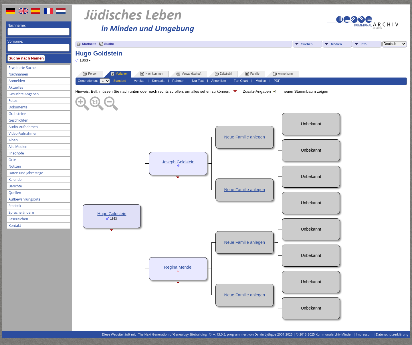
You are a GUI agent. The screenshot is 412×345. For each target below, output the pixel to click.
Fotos (13, 100)
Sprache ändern (21, 212)
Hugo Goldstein (111, 213)
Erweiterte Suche (22, 67)
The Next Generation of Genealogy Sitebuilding (172, 334)
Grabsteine (17, 113)
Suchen (307, 44)
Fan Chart (241, 80)
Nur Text (198, 80)
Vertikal (139, 80)
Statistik (15, 205)
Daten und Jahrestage (26, 172)
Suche (109, 43)
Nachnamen (18, 74)
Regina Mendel (178, 267)
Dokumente (18, 107)
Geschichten (18, 120)
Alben (13, 140)
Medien (336, 44)
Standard (119, 80)
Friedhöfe (16, 153)
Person (90, 74)
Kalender (16, 179)
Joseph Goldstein (178, 162)
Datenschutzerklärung (392, 334)
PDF (277, 80)
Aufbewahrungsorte (24, 199)
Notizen (15, 166)
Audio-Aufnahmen (23, 126)
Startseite (89, 43)
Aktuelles (16, 87)
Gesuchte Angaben (24, 94)
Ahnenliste (218, 80)
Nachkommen (151, 74)
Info (364, 44)
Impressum (364, 334)
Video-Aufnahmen (23, 133)
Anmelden (17, 80)
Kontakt (15, 225)
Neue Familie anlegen (244, 137)
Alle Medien (18, 146)
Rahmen (178, 80)
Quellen (15, 192)
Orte (12, 159)
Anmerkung (283, 74)
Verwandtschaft (189, 74)
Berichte (15, 186)
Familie (252, 74)
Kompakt (158, 80)
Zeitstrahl (223, 74)
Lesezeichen (18, 219)
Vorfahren (119, 74)
